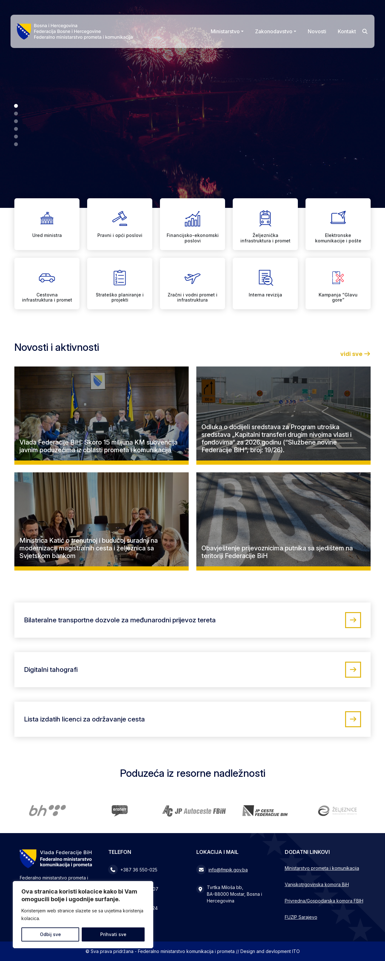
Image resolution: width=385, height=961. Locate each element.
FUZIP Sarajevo (301, 917)
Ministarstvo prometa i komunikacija (322, 868)
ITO (296, 951)
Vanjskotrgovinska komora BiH (317, 884)
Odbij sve (50, 934)
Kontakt (347, 31)
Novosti (317, 31)
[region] (83, 914)
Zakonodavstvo (273, 31)
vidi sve (355, 354)
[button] (16, 106)
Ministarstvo (225, 31)
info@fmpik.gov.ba (228, 869)
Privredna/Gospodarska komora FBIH (324, 900)
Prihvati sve (113, 934)
